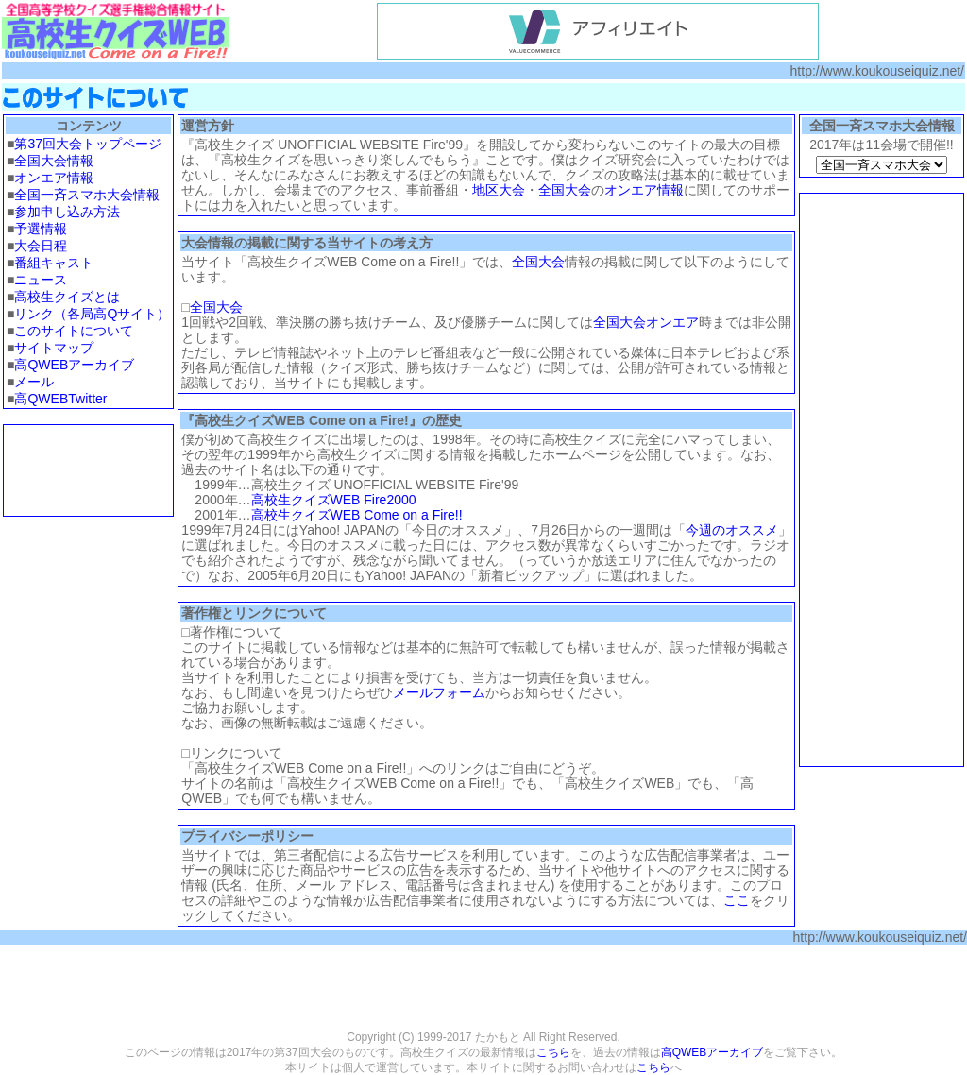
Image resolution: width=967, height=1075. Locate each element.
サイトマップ (53, 347)
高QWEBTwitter (60, 398)
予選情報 (40, 228)
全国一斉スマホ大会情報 (87, 194)
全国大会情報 (53, 160)
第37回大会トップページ (87, 143)
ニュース (40, 279)
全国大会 (564, 189)
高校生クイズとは (67, 296)
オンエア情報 (53, 177)
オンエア (672, 322)
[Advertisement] (88, 470)
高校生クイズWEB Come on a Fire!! (357, 514)
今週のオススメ (732, 530)
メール (34, 381)
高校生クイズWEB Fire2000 (333, 499)
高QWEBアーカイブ (74, 364)
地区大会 (498, 189)
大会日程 (40, 245)
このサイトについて (73, 330)
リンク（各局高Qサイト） (92, 313)
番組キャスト (53, 262)
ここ (736, 900)
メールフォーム (439, 692)
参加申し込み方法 (67, 211)
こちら (553, 1052)
